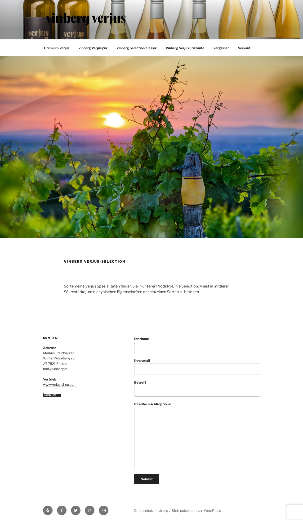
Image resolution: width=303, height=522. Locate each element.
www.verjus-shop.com (59, 384)
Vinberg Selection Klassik (136, 48)
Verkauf (244, 48)
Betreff (197, 388)
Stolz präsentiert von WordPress (196, 511)
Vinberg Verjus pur (92, 48)
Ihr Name (197, 345)
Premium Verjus (56, 48)
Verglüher (221, 48)
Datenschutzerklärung (151, 511)
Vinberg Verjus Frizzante (185, 48)
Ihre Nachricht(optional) (197, 435)
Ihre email (197, 366)
